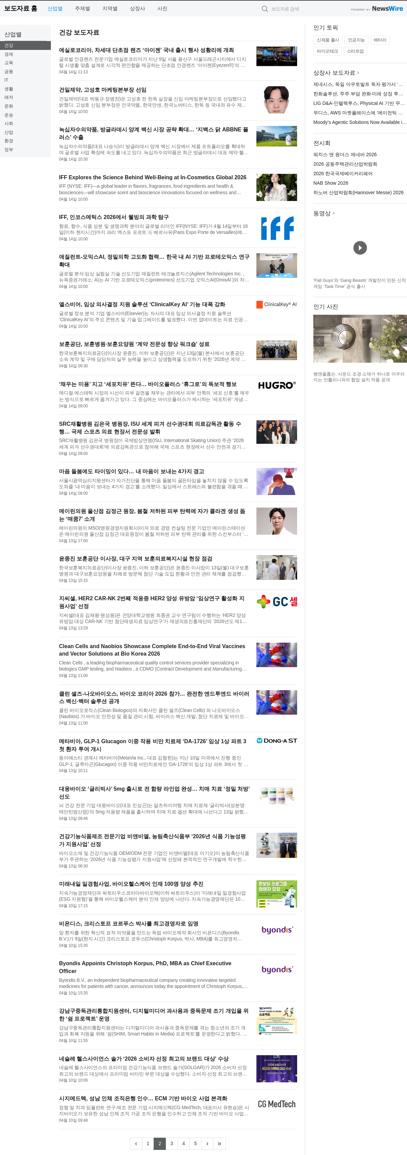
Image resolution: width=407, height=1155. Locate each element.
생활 (8, 88)
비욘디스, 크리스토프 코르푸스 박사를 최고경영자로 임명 (128, 924)
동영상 (322, 213)
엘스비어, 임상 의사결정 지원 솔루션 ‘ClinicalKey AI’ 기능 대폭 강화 (142, 304)
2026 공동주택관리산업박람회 (345, 164)
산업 (8, 132)
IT (6, 79)
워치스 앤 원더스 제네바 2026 (345, 154)
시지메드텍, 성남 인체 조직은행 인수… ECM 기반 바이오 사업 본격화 (143, 1098)
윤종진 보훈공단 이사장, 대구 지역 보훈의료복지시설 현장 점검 (135, 559)
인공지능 (356, 39)
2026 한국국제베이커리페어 (343, 173)
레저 (8, 97)
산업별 (55, 8)
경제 (8, 54)
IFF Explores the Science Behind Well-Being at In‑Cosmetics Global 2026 (153, 177)
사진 (162, 8)
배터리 (380, 39)
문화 (8, 106)
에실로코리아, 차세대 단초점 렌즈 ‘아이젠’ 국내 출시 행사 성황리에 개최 (146, 50)
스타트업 (355, 51)
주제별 (82, 8)
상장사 (137, 8)
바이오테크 (327, 51)
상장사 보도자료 (334, 73)
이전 (318, 341)
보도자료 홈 (20, 8)
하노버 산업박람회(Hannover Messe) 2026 (358, 192)
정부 (8, 149)
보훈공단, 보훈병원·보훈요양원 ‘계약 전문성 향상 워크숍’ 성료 (134, 344)
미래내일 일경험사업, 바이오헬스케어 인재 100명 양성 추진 (131, 884)
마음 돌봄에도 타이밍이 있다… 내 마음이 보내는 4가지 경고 (131, 471)
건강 (8, 45)
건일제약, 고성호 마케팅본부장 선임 (103, 90)
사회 (8, 123)
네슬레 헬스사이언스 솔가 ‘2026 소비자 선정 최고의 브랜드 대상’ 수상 (144, 1059)
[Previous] (136, 1144)
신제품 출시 (328, 39)
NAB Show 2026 (330, 183)
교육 (8, 62)
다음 (401, 341)
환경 (8, 140)
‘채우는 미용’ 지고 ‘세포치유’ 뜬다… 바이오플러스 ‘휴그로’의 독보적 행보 (148, 384)
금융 (8, 71)
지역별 (110, 8)
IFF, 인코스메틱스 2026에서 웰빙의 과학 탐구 (114, 217)
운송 (8, 114)
